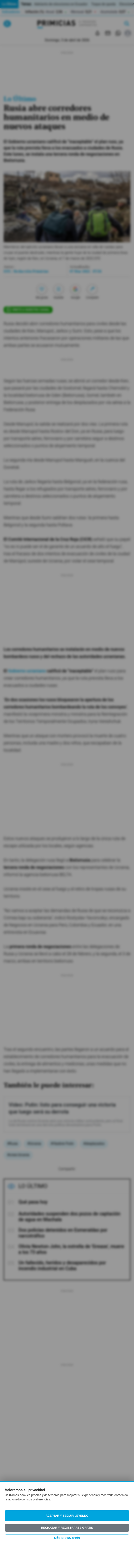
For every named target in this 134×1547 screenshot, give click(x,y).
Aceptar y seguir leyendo (67, 1515)
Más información (67, 1538)
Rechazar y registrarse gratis (67, 1527)
